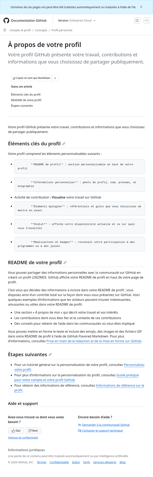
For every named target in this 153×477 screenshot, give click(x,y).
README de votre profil (37, 262)
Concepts (41, 30)
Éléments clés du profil (36, 143)
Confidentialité (59, 462)
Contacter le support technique (100, 430)
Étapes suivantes (30, 354)
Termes (41, 462)
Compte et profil (20, 30)
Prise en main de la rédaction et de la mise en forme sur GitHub (93, 341)
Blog (123, 462)
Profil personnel (61, 30)
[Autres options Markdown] (55, 78)
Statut (76, 462)
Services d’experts (104, 462)
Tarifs (86, 462)
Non (33, 430)
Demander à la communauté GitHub (104, 425)
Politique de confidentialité (23, 437)
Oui (16, 430)
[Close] (141, 6)
